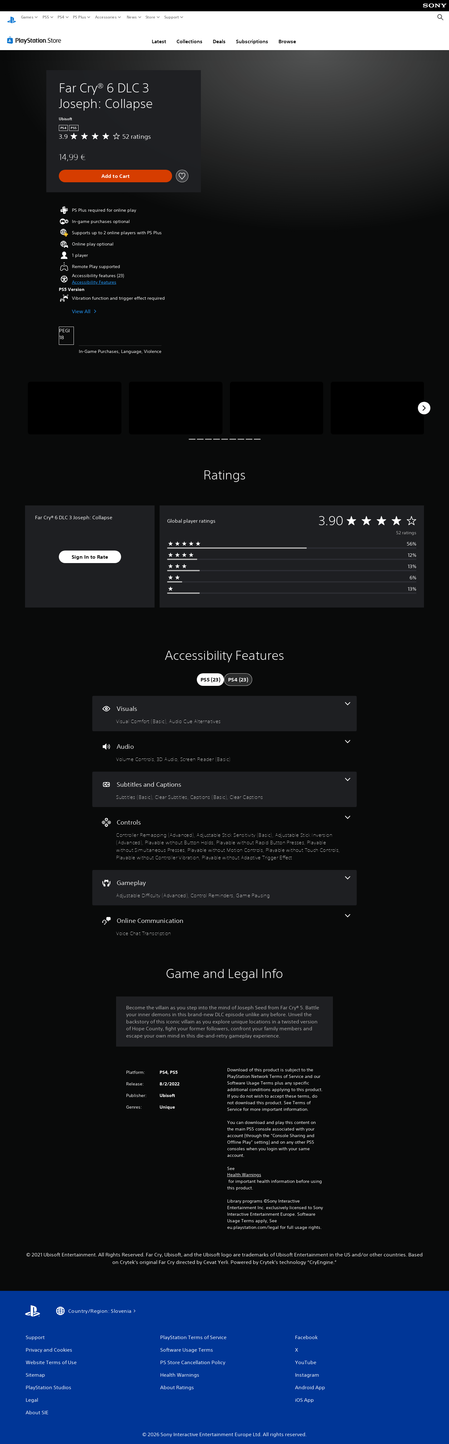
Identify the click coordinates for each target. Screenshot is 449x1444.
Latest (159, 35)
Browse (287, 35)
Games (27, 17)
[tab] (210, 673)
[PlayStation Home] (11, 17)
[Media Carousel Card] (74, 402)
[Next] (424, 402)
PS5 (46, 17)
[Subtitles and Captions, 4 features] (224, 783)
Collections (189, 35)
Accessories (106, 17)
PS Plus (79, 17)
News (131, 17)
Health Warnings (244, 1169)
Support (171, 17)
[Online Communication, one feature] (224, 919)
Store (150, 17)
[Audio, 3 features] (224, 745)
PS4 (61, 17)
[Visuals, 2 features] (224, 707)
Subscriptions (252, 35)
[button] (94, 276)
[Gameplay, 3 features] (224, 881)
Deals (219, 35)
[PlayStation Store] (36, 34)
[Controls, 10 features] (224, 833)
